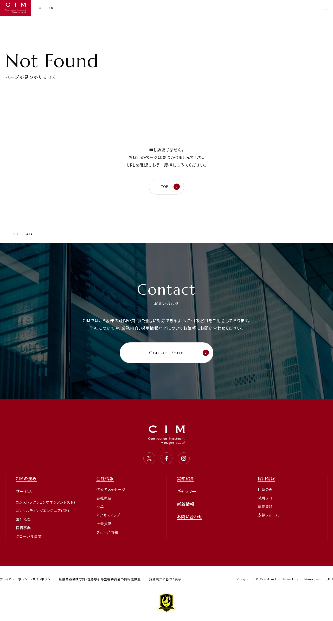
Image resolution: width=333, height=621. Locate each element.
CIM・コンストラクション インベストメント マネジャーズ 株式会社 (15, 8)
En (51, 8)
